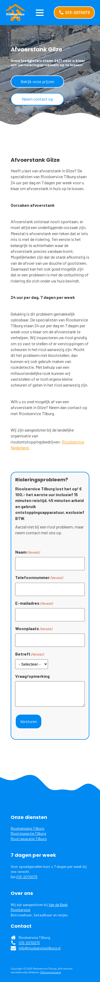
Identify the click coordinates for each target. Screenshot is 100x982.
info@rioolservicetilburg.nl (40, 948)
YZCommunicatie (50, 972)
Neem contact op (37, 98)
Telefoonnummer (39, 577)
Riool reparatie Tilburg (29, 838)
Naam (27, 552)
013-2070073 (26, 877)
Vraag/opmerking (32, 676)
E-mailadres (34, 603)
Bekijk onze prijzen (37, 81)
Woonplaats (33, 628)
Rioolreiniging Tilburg (27, 828)
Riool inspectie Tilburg (28, 833)
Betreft (29, 654)
